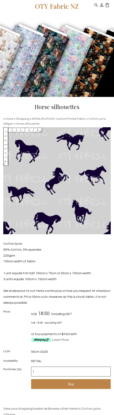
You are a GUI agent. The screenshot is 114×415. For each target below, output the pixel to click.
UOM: (7, 351)
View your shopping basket (23, 408)
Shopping (22, 118)
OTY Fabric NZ (57, 6)
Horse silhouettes (28, 123)
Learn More (60, 339)
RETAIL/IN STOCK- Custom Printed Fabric (59, 118)
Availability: (10, 360)
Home (9, 118)
